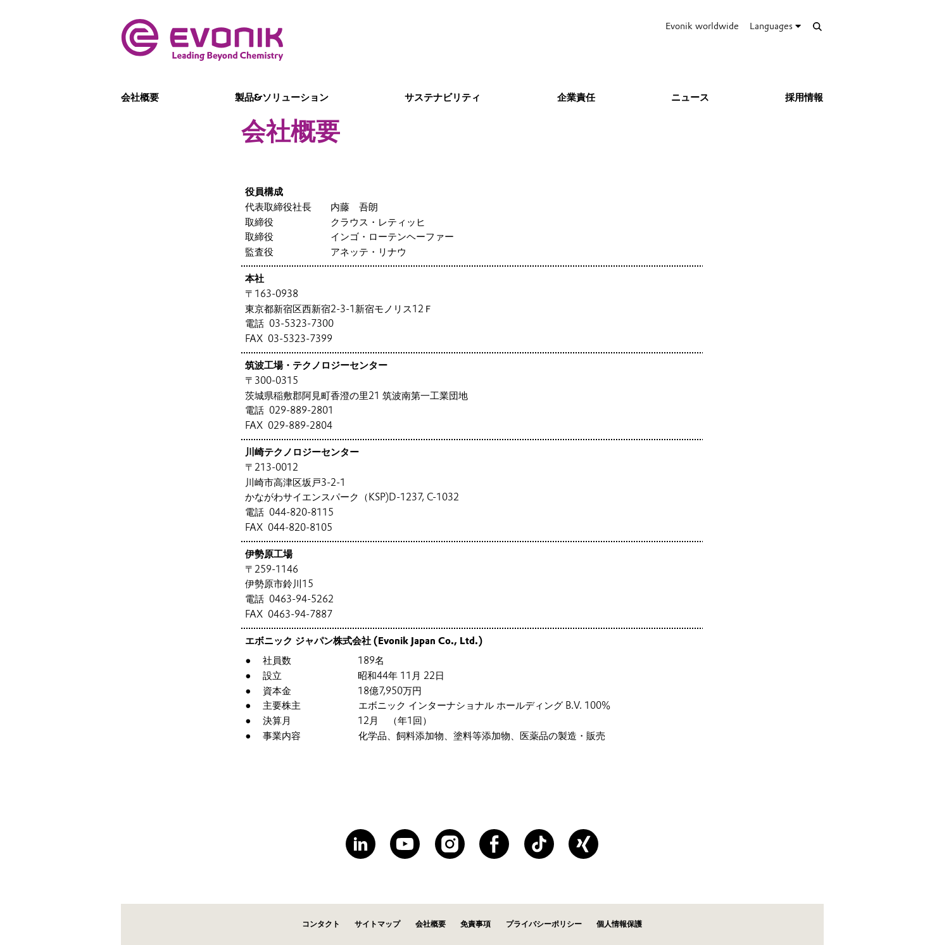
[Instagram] (450, 844)
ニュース (690, 97)
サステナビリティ (443, 97)
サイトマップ (377, 924)
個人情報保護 (619, 924)
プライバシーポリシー (544, 924)
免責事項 (475, 924)
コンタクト (321, 924)
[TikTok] (539, 844)
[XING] (583, 844)
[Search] (818, 26)
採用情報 (804, 97)
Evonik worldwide (702, 26)
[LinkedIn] (360, 844)
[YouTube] (405, 844)
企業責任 (576, 97)
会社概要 (140, 97)
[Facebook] (494, 844)
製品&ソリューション (282, 97)
